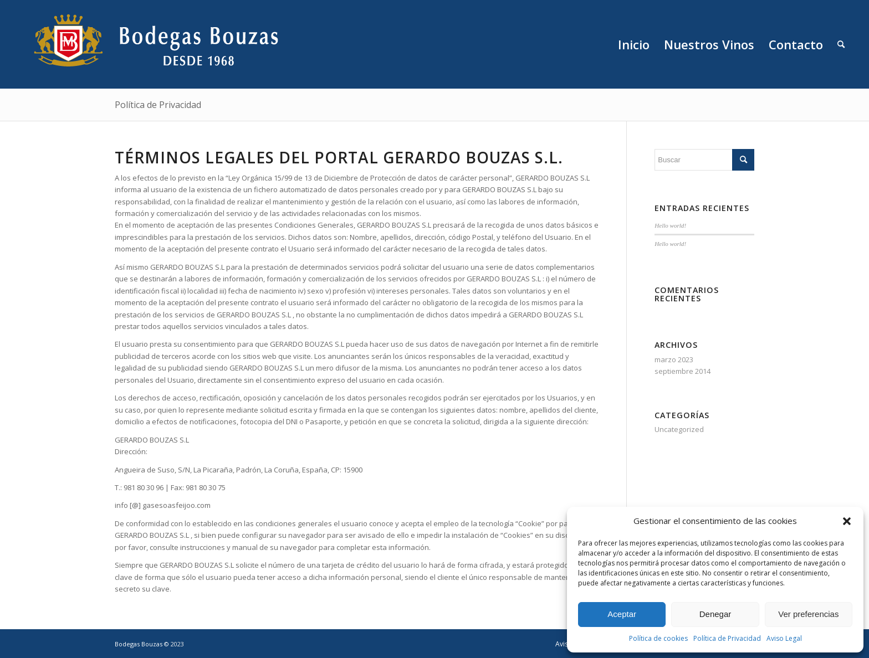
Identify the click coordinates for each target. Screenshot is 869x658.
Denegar (715, 614)
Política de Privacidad (727, 638)
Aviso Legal (784, 638)
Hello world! (670, 225)
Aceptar (621, 614)
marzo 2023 (674, 359)
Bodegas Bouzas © (143, 644)
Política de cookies (658, 638)
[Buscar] (841, 44)
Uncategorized (679, 429)
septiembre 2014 (682, 371)
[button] (846, 521)
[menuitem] (634, 44)
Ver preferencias (808, 614)
